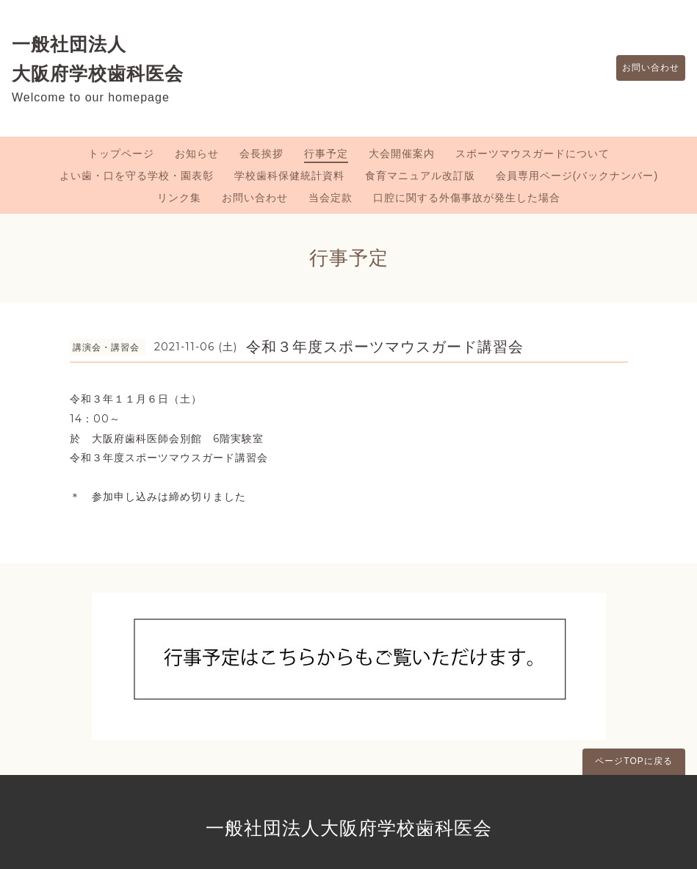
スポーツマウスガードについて (532, 153)
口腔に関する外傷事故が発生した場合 (466, 197)
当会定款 (330, 197)
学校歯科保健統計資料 (289, 175)
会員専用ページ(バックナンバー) (577, 175)
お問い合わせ (643, 68)
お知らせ (197, 153)
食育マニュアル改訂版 (420, 175)
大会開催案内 (402, 153)
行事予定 (326, 153)
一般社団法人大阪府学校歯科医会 (349, 828)
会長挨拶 (261, 153)
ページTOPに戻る (633, 761)
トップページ (121, 153)
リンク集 (179, 197)
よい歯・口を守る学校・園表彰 (136, 175)
